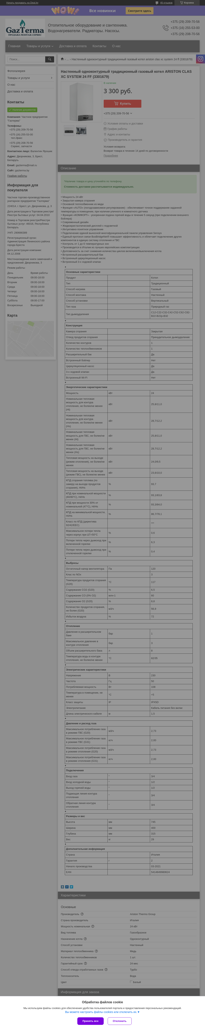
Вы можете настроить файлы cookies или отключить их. (101, 1012)
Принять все (90, 1021)
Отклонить (119, 1021)
